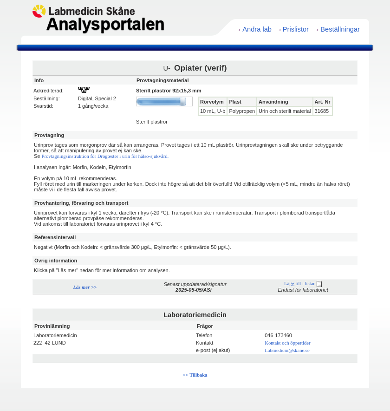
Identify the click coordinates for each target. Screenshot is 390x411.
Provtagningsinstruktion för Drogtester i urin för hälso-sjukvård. (105, 156)
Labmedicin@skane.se (287, 350)
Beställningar (340, 29)
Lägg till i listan (303, 283)
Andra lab (257, 29)
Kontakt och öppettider (287, 343)
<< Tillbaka (195, 375)
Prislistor (296, 29)
